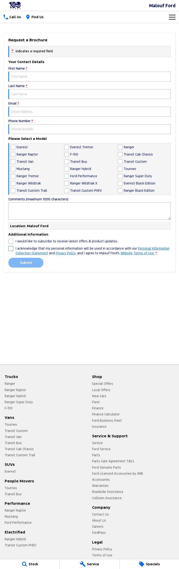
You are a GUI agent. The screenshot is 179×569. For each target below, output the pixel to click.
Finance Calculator (106, 414)
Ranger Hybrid (15, 396)
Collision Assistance (107, 498)
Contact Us (100, 514)
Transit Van (13, 437)
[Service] (89, 564)
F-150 (9, 408)
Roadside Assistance (107, 492)
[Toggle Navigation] (172, 17)
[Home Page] (15, 5)
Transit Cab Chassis (19, 449)
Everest (10, 471)
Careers (97, 526)
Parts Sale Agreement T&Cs (113, 461)
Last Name (89, 91)
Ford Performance (18, 522)
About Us (99, 520)
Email (89, 109)
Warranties (100, 486)
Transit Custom (16, 431)
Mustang (11, 516)
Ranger (10, 384)
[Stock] (29, 564)
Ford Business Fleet (107, 420)
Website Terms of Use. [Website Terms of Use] (137, 253)
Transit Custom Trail (20, 455)
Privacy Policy (102, 549)
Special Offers (102, 384)
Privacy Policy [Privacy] (66, 253)
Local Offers (101, 390)
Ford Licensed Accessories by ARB (117, 473)
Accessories (101, 479)
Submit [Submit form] (26, 262)
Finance (97, 408)
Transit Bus (13, 443)
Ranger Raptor (15, 390)
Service (97, 443)
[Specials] (149, 564)
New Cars (99, 396)
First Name (89, 73)
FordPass (99, 532)
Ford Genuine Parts (106, 467)
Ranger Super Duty (19, 402)
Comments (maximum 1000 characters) (89, 208)
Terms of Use (102, 555)
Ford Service (101, 449)
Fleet (96, 402)
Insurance (99, 426)
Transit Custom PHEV (20, 545)
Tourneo (11, 424)
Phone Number (89, 126)
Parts (96, 455)
